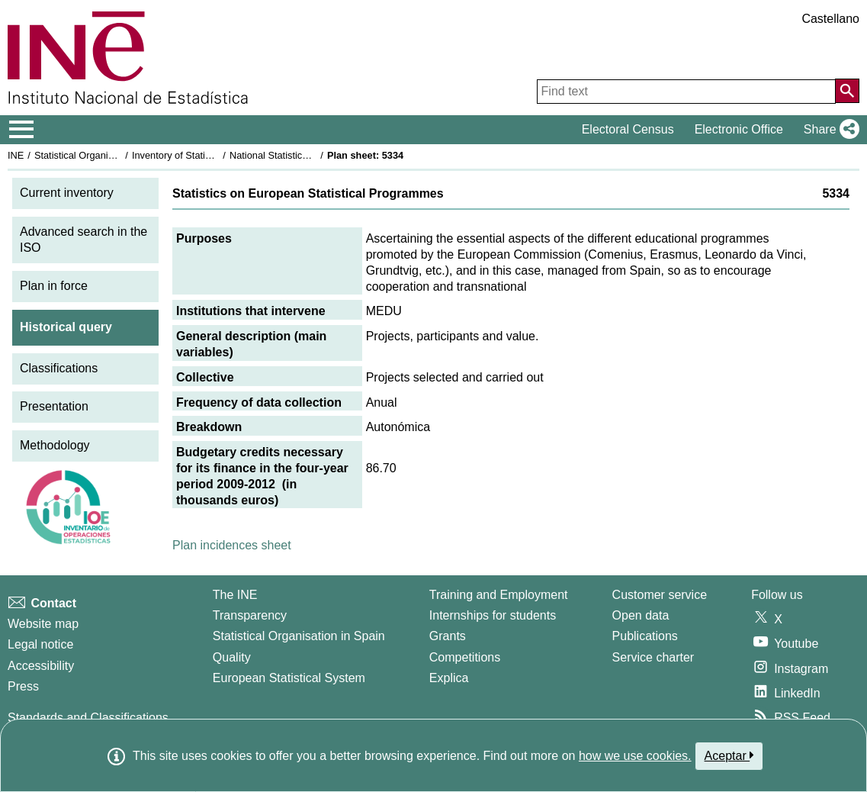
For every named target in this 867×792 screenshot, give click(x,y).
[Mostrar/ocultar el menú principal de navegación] (22, 129)
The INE (235, 594)
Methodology (55, 445)
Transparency (250, 615)
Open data (641, 615)
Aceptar (729, 755)
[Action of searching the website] (847, 91)
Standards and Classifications (88, 717)
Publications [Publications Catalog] (645, 635)
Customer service (659, 594)
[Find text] (686, 91)
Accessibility (41, 665)
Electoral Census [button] (628, 129)
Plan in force (54, 285)
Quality (232, 657)
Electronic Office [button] (739, 129)
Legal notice (40, 644)
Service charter (653, 657)
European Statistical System (289, 677)
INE (16, 155)
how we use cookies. (635, 755)
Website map (43, 623)
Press (23, 686)
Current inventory (67, 192)
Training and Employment (498, 594)
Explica (449, 677)
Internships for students (492, 615)
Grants (447, 635)
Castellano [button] (830, 18)
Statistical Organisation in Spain (103, 155)
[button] (828, 129)
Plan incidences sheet (231, 545)
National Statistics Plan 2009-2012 (304, 155)
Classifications (59, 368)
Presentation (54, 406)
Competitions (464, 657)
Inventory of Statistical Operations (205, 155)
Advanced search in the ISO (83, 239)
